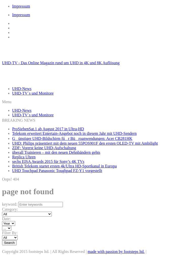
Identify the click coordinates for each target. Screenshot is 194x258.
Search (9, 243)
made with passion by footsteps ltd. (116, 251)
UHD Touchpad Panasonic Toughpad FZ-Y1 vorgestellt (57, 170)
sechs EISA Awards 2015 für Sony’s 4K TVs (48, 161)
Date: (6, 219)
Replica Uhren (24, 157)
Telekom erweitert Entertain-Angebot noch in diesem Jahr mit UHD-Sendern (74, 133)
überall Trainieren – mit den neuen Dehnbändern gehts (56, 152)
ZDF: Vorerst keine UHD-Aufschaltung (44, 148)
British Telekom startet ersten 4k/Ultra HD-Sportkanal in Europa (64, 166)
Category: (10, 209)
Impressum (21, 6)
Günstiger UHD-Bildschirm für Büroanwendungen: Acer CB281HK (72, 138)
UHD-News (21, 89)
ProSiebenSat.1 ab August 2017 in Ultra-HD (48, 129)
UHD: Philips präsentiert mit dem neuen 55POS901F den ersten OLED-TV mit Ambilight (85, 143)
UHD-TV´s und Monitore (33, 93)
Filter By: (10, 233)
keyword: (9, 204)
